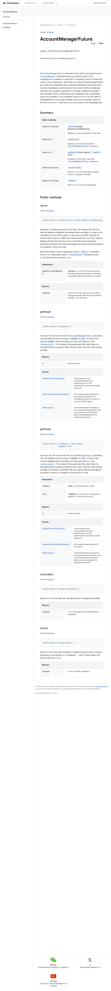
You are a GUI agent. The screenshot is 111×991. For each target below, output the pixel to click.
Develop (60, 25)
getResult (72, 139)
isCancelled (73, 167)
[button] (15, 27)
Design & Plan (48, 3)
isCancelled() (76, 254)
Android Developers (47, 25)
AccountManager (48, 76)
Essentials (29, 3)
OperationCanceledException (56, 393)
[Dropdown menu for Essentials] (37, 3)
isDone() (85, 251)
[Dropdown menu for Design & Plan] (57, 3)
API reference (10, 12)
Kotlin (93, 43)
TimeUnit (96, 152)
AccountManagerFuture (78, 146)
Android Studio (100, 3)
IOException (48, 407)
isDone (71, 180)
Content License (102, 686)
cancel (71, 126)
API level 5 (50, 32)
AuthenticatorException (54, 378)
